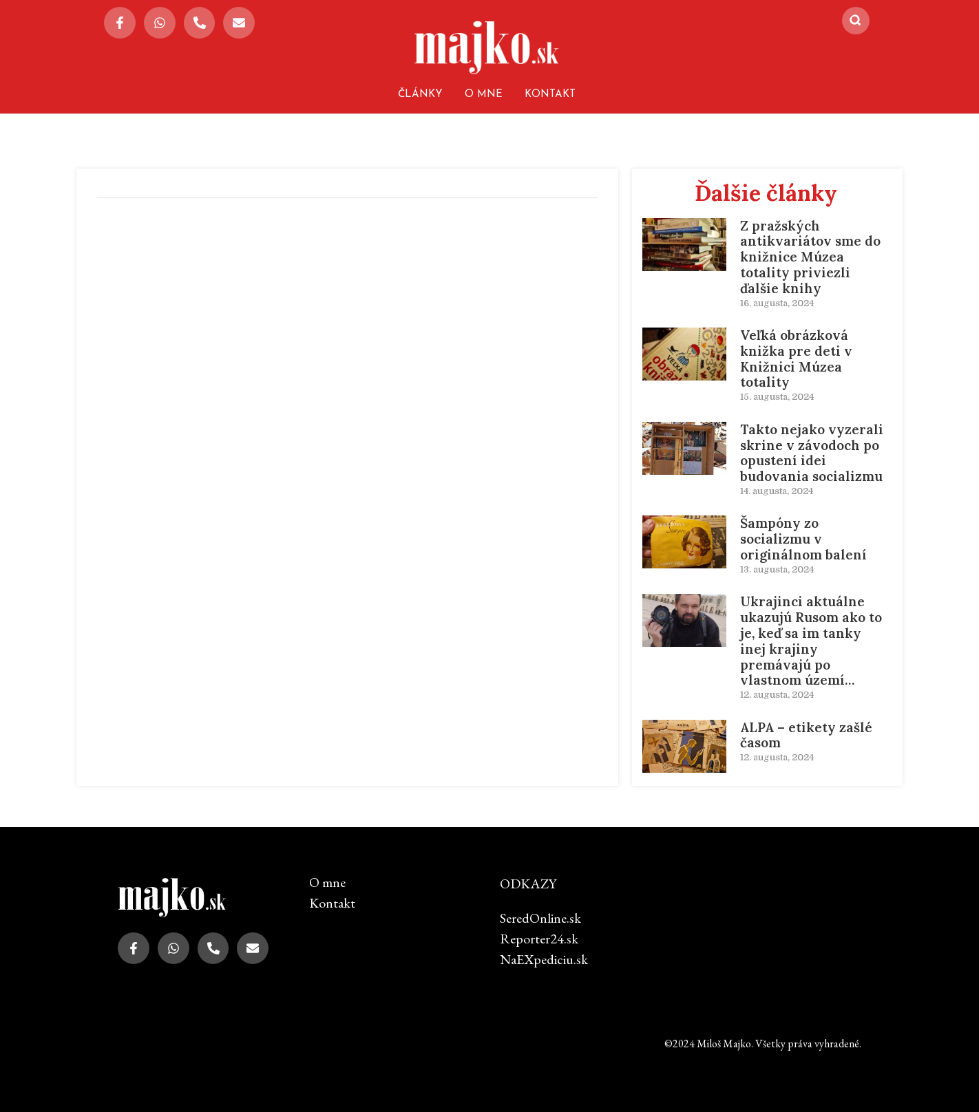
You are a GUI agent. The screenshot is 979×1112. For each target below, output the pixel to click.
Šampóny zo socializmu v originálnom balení (803, 539)
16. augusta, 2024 (777, 303)
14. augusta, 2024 (776, 491)
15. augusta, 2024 (777, 397)
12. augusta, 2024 (777, 694)
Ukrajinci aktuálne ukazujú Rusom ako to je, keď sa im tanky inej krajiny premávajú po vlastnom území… (811, 640)
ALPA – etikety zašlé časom (806, 735)
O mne (484, 94)
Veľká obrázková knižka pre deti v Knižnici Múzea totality (796, 358)
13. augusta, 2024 (777, 569)
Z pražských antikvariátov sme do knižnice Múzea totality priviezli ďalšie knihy (810, 257)
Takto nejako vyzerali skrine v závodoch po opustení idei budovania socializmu (811, 452)
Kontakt (550, 94)
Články (420, 94)
